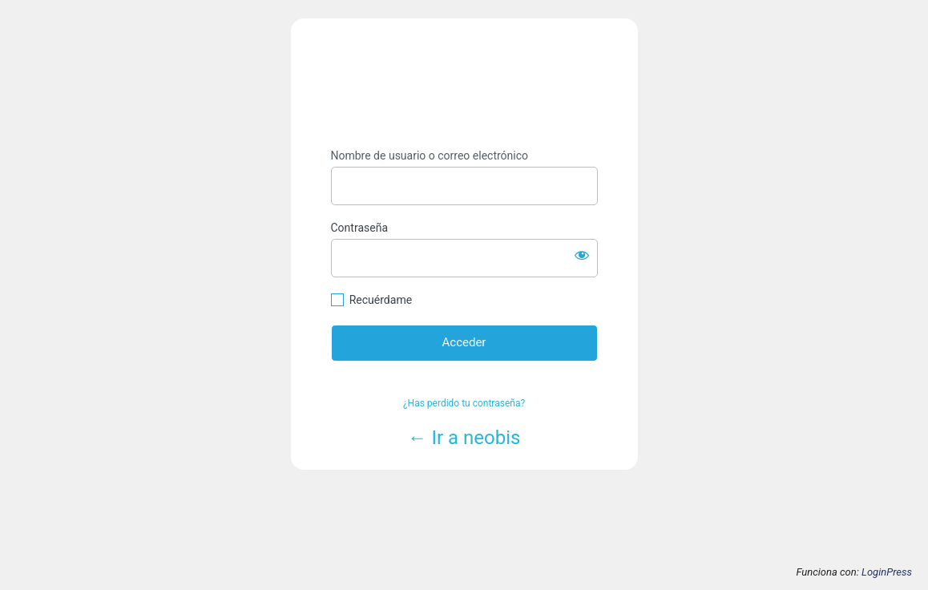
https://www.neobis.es (464, 83)
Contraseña (360, 227)
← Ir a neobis (464, 437)
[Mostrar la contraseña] (582, 255)
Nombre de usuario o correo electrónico (430, 155)
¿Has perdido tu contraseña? (464, 403)
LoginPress (886, 572)
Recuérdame (380, 299)
